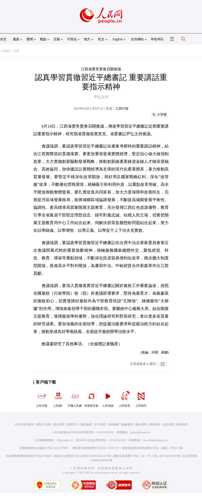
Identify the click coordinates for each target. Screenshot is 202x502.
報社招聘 (58, 424)
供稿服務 (113, 424)
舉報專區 (157, 39)
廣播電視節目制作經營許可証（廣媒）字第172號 (152, 448)
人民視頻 (108, 398)
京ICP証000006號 (170, 455)
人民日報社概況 (24, 424)
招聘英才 (72, 424)
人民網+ (58, 398)
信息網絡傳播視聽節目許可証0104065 (28, 455)
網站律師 (154, 424)
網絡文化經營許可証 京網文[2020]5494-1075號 (83, 455)
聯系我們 (182, 424)
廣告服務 (86, 424)
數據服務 (127, 424)
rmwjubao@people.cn (155, 440)
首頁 (3, 39)
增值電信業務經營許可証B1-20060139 (95, 448)
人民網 (5, 50)
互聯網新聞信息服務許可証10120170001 (44, 448)
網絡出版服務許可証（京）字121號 (135, 455)
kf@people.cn (65, 440)
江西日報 (122, 108)
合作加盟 (99, 424)
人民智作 (141, 398)
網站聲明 (141, 424)
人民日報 (42, 398)
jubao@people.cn (140, 432)
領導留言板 (91, 398)
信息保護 (168, 424)
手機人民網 (75, 398)
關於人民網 (44, 424)
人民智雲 (124, 398)
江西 (16, 50)
